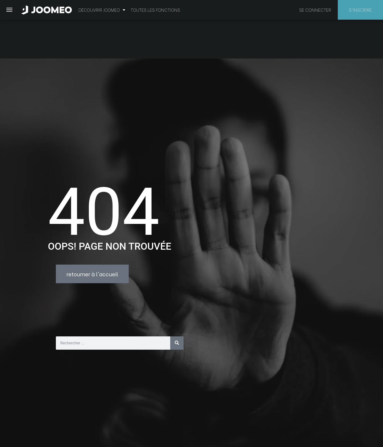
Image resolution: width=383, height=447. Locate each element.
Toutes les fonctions (155, 10)
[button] (14, 419)
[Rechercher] (177, 304)
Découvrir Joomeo (101, 10)
